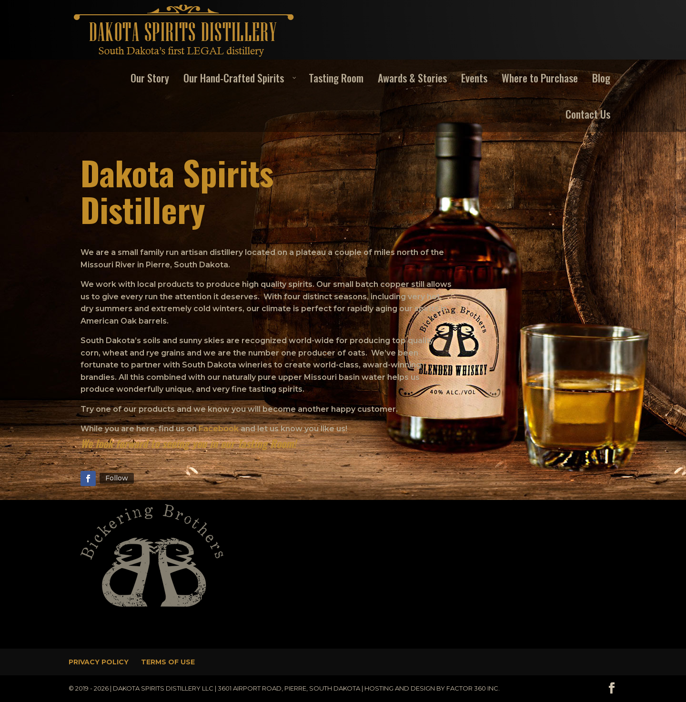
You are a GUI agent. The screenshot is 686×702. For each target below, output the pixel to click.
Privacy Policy (99, 662)
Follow (116, 478)
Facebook (219, 428)
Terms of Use (168, 662)
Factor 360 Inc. (473, 688)
